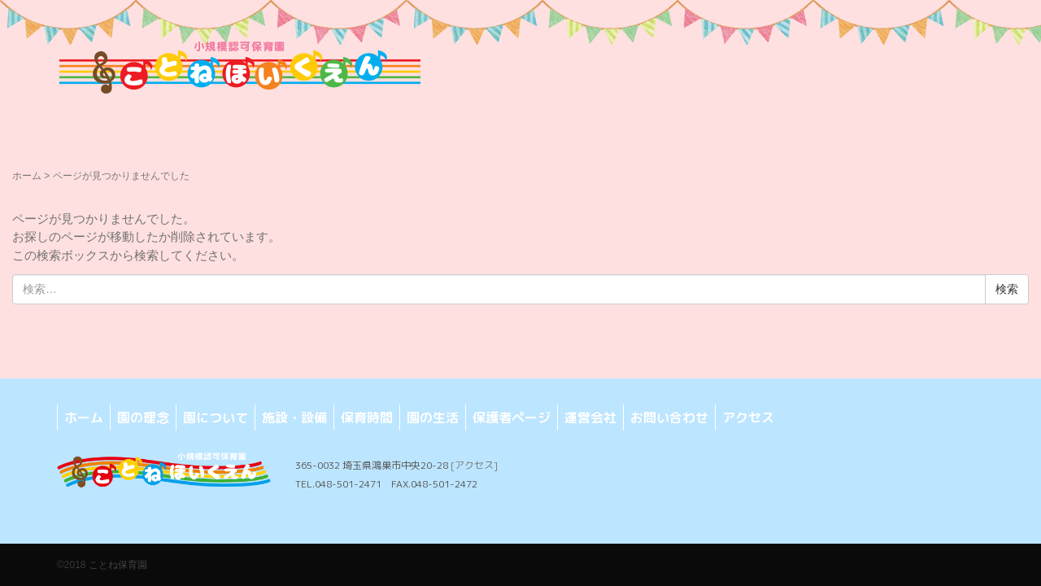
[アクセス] (474, 465)
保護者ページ (512, 417)
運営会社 (590, 417)
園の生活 (433, 417)
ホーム (26, 175)
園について (215, 417)
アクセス (748, 417)
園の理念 (143, 417)
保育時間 (367, 417)
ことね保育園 (118, 565)
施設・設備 (294, 417)
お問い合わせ (669, 417)
